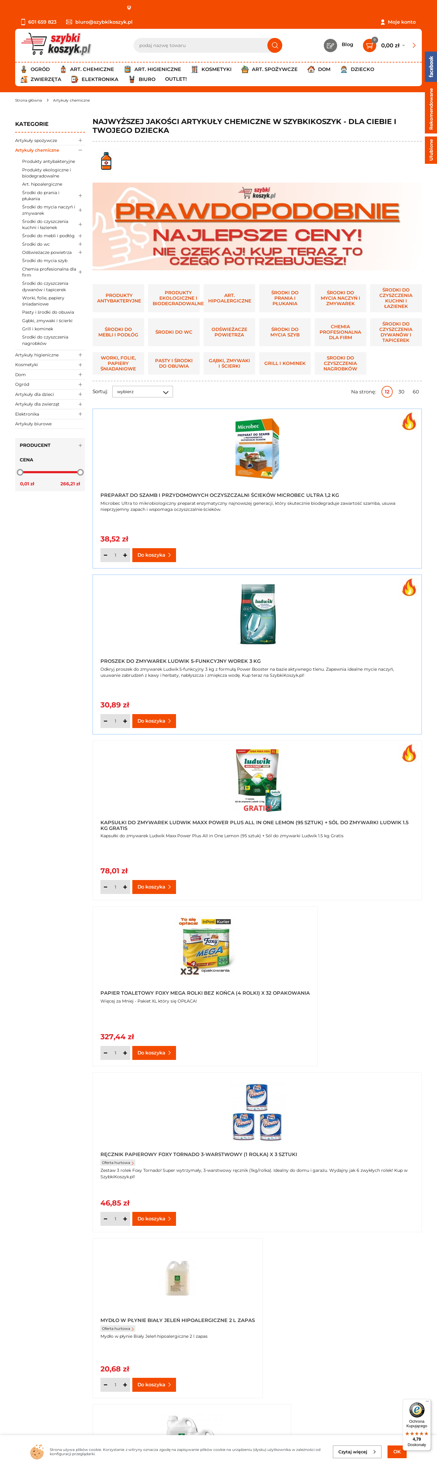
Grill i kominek (37, 329)
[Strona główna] (28, 100)
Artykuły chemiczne (50, 150)
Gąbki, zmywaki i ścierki (47, 320)
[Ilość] (115, 555)
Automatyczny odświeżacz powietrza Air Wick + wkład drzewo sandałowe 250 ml (364, 822)
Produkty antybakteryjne (48, 161)
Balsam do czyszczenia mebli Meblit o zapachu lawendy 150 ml (144, 987)
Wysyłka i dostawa (37, 1384)
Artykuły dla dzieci (50, 394)
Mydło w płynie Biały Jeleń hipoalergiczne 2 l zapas (363, 658)
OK (397, 1452)
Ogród (50, 384)
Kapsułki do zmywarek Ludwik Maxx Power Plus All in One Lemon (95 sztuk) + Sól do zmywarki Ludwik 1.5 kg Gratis (368, 493)
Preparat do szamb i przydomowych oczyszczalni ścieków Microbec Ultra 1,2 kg (144, 493)
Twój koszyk (163, 1367)
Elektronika (50, 414)
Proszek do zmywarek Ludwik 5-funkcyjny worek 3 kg (256, 493)
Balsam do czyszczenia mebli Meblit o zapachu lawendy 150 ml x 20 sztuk (256, 987)
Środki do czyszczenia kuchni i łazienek (53, 224)
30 (401, 392)
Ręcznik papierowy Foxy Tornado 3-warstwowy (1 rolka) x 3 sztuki (249, 658)
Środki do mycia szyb (44, 260)
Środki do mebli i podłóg (53, 236)
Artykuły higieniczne (50, 354)
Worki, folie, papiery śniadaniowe (43, 301)
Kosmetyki (50, 364)
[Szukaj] (274, 45)
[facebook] (217, 1431)
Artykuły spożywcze (50, 140)
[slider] (20, 472)
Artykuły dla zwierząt (50, 404)
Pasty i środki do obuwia (48, 312)
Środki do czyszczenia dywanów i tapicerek (45, 286)
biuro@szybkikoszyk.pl (99, 22)
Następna (330, 1082)
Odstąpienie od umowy (44, 1400)
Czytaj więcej (357, 1452)
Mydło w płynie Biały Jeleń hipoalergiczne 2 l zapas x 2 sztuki (141, 822)
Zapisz (378, 1360)
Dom (50, 374)
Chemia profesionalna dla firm (53, 272)
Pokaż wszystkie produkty (384, 1082)
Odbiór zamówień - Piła (43, 1392)
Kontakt (158, 1359)
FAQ (20, 1408)
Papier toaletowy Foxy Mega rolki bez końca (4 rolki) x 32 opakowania (142, 658)
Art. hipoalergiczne (42, 184)
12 (387, 392)
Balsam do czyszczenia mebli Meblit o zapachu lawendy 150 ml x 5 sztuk (367, 987)
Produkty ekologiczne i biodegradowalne (46, 173)
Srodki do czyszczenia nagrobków (45, 340)
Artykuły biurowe (33, 424)
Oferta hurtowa (229, 668)
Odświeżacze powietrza (53, 252)
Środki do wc (53, 244)
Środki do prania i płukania (53, 195)
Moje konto (402, 22)
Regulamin (28, 1367)
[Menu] (427, 1402)
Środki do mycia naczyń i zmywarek (53, 210)
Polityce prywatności (370, 1407)
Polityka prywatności (40, 1376)
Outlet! (176, 79)
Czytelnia (159, 1376)
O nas (22, 1359)
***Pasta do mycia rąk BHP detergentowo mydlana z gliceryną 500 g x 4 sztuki (250, 822)
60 (416, 392)
